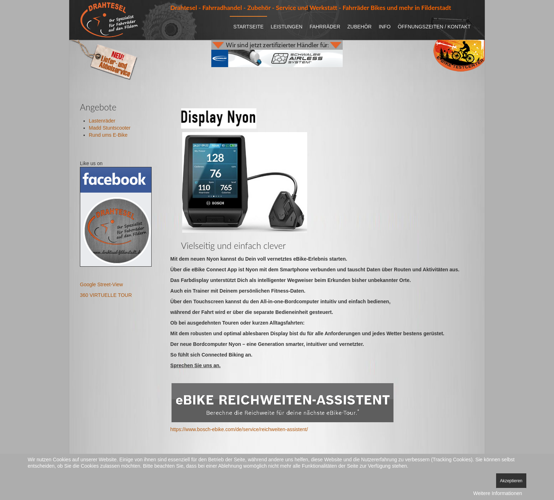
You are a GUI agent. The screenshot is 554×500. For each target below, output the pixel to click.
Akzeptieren (511, 480)
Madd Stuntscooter (110, 128)
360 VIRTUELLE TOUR (106, 295)
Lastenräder (102, 121)
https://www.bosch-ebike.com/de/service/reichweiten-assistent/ (239, 429)
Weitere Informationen (497, 493)
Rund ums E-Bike (108, 135)
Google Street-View (101, 284)
